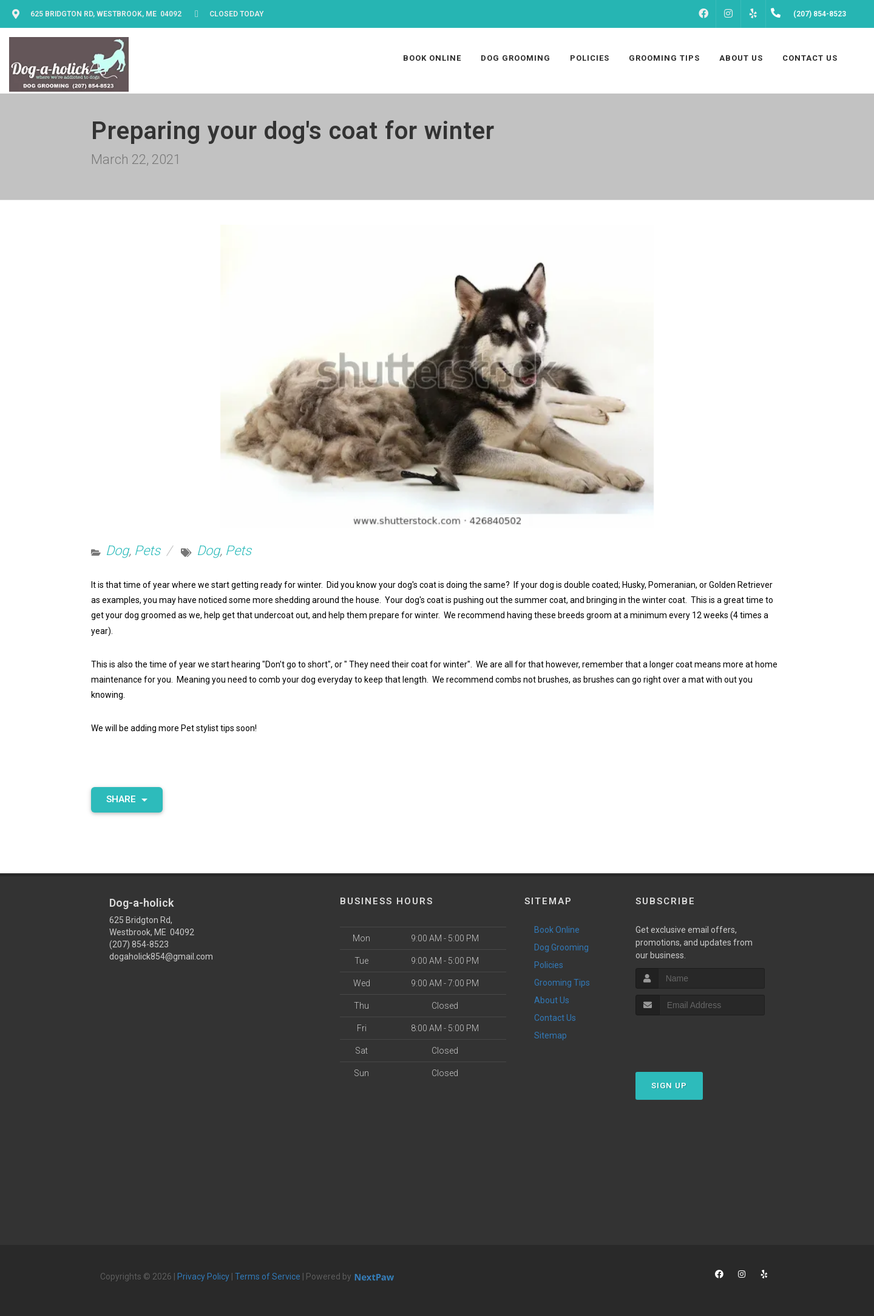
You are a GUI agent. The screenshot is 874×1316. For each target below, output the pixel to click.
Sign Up (669, 1085)
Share (126, 799)
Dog (117, 550)
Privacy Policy (203, 1276)
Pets (147, 550)
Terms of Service (267, 1276)
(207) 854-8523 (139, 944)
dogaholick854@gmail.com (161, 956)
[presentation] (700, 1038)
